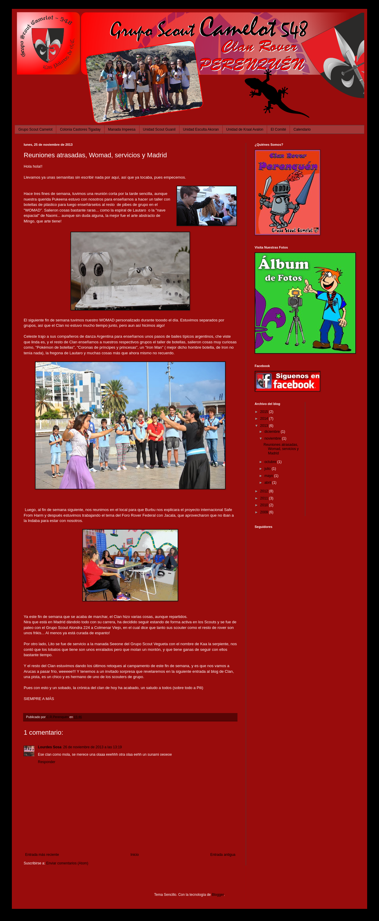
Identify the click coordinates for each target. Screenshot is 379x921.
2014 (264, 419)
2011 (264, 498)
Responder (46, 762)
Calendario (302, 129)
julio (268, 469)
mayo (269, 476)
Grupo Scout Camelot (35, 129)
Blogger (218, 895)
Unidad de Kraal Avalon (244, 129)
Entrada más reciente (42, 855)
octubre (270, 462)
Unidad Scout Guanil (159, 129)
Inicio (135, 855)
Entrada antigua (222, 855)
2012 (264, 491)
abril (268, 482)
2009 (264, 512)
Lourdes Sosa (49, 747)
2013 (264, 426)
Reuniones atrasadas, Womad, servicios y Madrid (281, 449)
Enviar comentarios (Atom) (67, 863)
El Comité (278, 129)
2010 (264, 505)
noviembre (273, 438)
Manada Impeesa (122, 129)
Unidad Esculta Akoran (201, 129)
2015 (264, 412)
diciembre (272, 432)
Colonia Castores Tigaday (80, 129)
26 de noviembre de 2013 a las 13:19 (92, 747)
